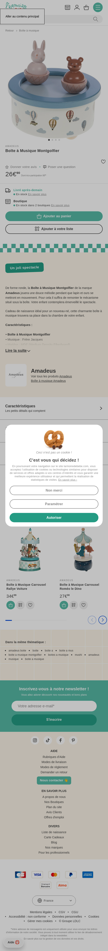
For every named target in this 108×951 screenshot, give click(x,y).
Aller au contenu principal (22, 16)
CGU (75, 912)
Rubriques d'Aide (54, 757)
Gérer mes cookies (39, 921)
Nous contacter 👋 (54, 780)
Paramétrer (54, 504)
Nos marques (54, 847)
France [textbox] (48, 900)
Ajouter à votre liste (54, 229)
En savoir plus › (67, 479)
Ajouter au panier (54, 216)
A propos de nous (54, 797)
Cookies (93, 916)
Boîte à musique (29, 30)
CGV (62, 912)
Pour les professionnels (54, 852)
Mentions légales (41, 912)
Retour (9, 30)
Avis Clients (54, 812)
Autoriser (54, 517)
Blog (54, 842)
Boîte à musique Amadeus (48, 380)
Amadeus (12, 146)
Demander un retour (54, 772)
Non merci (54, 490)
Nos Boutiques (54, 802)
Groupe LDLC (71, 921)
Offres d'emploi (54, 817)
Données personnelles (67, 916)
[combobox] (54, 901)
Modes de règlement (54, 767)
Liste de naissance (54, 832)
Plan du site (54, 807)
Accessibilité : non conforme (27, 916)
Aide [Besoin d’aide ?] (13, 942)
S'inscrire (54, 719)
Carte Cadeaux (54, 837)
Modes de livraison (54, 762)
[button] (49, 140)
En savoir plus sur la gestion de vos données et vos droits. (54, 938)
